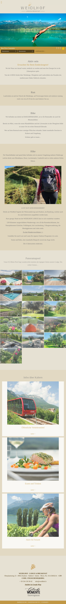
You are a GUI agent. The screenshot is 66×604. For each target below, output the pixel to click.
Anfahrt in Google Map (33, 584)
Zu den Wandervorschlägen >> (33, 232)
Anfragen (39, 51)
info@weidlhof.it (40, 581)
